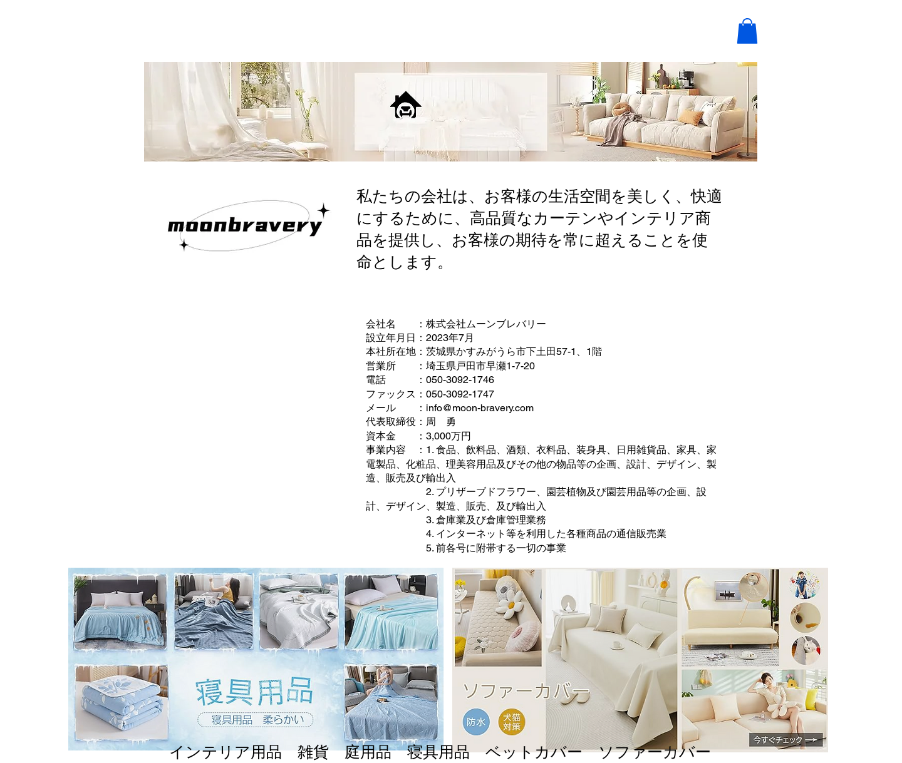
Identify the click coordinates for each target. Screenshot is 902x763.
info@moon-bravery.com (480, 408)
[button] (747, 31)
